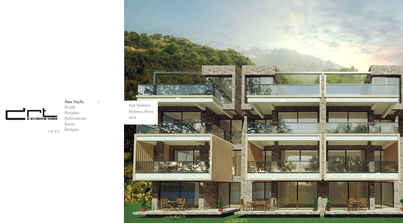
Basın (69, 124)
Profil (69, 107)
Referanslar (75, 118)
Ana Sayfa (74, 101)
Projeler (72, 113)
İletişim (71, 129)
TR (50, 131)
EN (57, 131)
